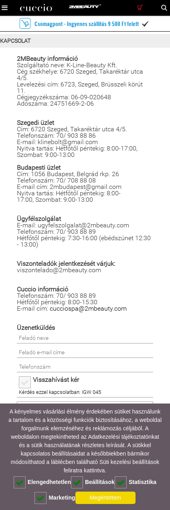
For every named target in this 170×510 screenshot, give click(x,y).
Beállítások (93, 482)
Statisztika (135, 482)
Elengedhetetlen (42, 482)
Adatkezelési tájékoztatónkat (123, 437)
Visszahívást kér (56, 380)
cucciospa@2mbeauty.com (88, 308)
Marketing (54, 498)
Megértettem (105, 497)
